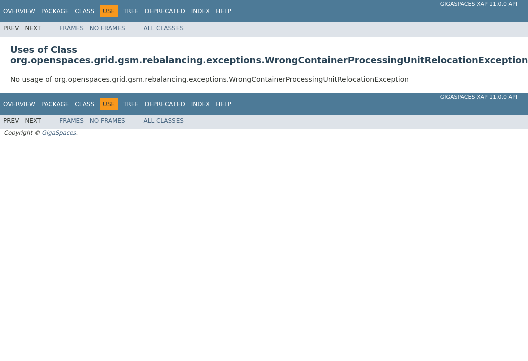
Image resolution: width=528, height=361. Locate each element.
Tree (131, 11)
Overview (19, 11)
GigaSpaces (59, 132)
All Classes (164, 28)
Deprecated (165, 11)
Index (200, 11)
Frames (71, 28)
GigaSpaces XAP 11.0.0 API (478, 4)
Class (84, 11)
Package (55, 11)
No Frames (107, 28)
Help (223, 11)
